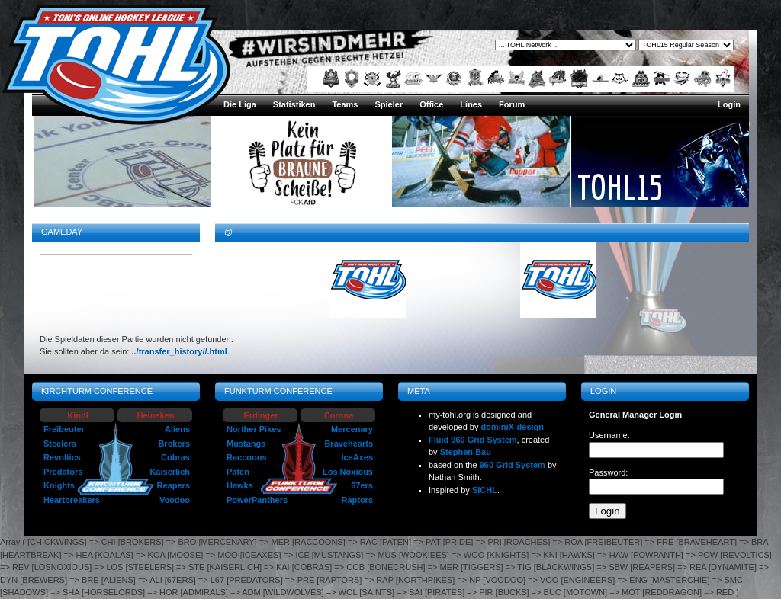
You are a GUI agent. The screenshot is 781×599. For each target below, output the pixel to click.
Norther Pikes (254, 429)
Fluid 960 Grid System (473, 439)
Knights (59, 485)
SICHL (484, 490)
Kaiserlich (169, 471)
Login (729, 104)
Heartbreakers (71, 500)
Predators (62, 471)
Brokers (174, 443)
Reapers (173, 485)
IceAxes (357, 457)
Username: (609, 435)
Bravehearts (348, 443)
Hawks (240, 485)
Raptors (357, 500)
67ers (362, 485)
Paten (238, 471)
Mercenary (352, 429)
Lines (471, 104)
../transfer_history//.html (179, 351)
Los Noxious (348, 471)
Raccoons (247, 457)
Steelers (59, 443)
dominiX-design (513, 426)
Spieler (388, 104)
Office (431, 104)
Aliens (177, 429)
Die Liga (239, 104)
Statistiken (294, 104)
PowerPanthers (257, 500)
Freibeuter (64, 429)
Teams (345, 104)
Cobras (175, 457)
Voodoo (174, 500)
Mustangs (246, 443)
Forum (512, 104)
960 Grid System (512, 464)
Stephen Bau (465, 451)
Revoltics (62, 457)
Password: (608, 472)
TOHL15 (620, 187)
